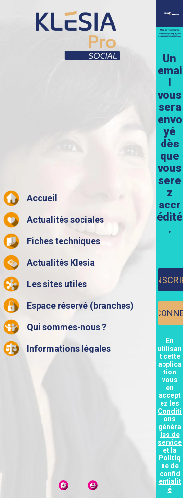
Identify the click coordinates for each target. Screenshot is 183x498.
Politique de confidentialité (170, 473)
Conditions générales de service (170, 426)
